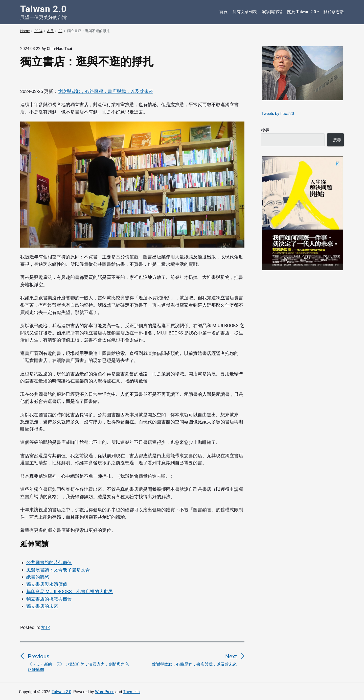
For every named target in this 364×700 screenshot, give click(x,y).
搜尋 (265, 130)
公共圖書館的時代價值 (49, 562)
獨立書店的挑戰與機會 (49, 598)
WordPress (104, 691)
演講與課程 (272, 11)
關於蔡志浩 (334, 11)
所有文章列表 (245, 11)
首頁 (223, 11)
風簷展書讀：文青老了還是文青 (58, 569)
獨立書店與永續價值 (46, 584)
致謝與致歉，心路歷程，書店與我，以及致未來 (105, 91)
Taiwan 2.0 (61, 691)
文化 (45, 627)
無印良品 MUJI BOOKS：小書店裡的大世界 (69, 591)
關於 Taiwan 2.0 (302, 12)
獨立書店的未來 (42, 606)
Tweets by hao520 (277, 113)
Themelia (131, 691)
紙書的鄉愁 (37, 577)
